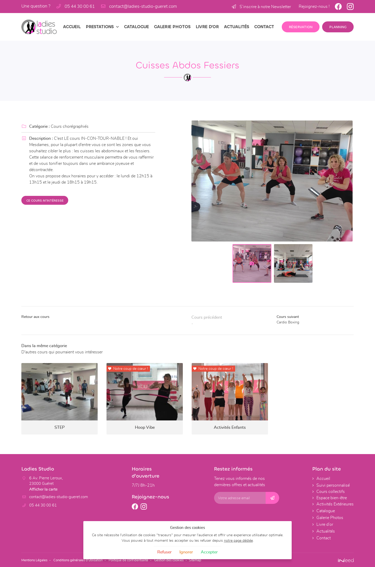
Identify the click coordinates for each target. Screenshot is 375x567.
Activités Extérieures (335, 504)
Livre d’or (207, 26)
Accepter (209, 552)
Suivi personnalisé (333, 485)
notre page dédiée (238, 540)
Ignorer (186, 552)
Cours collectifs (330, 492)
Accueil (71, 26)
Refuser (164, 552)
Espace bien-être (331, 498)
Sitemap (209, 560)
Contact (264, 26)
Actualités (236, 26)
